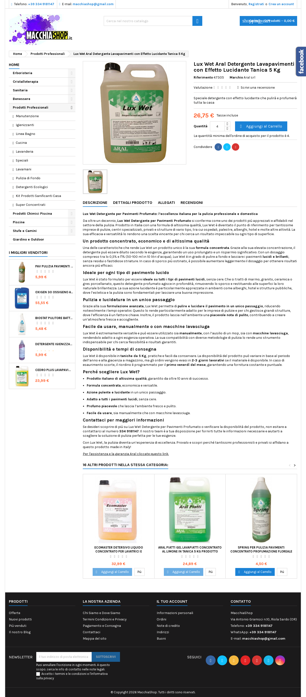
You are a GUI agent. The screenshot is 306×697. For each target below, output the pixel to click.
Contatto (241, 601)
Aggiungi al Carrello (260, 126)
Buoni (161, 638)
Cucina (21, 143)
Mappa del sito (94, 638)
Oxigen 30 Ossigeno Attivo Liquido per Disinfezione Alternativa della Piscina (54, 292)
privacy (49, 678)
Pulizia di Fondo (28, 178)
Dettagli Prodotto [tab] (132, 202)
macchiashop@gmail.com (93, 4)
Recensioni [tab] (192, 202)
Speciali (22, 160)
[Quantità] (217, 126)
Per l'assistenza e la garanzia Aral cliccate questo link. (126, 454)
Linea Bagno (25, 134)
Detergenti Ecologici (32, 187)
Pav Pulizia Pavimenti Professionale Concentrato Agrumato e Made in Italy (54, 266)
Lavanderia (24, 151)
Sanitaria (20, 90)
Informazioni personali (175, 613)
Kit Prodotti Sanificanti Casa (38, 196)
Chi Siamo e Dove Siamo (101, 613)
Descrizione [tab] (95, 202)
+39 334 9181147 (41, 4)
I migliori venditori (28, 252)
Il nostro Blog (20, 632)
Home (14, 64)
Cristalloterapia (25, 82)
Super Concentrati (30, 205)
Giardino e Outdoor (28, 239)
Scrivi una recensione (258, 87)
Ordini (161, 619)
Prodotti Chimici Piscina (32, 213)
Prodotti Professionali (30, 107)
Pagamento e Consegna (102, 626)
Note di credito (168, 626)
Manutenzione (27, 116)
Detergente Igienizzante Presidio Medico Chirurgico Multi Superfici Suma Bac (54, 344)
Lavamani (23, 169)
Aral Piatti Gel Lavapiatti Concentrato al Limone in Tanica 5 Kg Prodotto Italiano (189, 551)
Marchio (236, 77)
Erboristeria (22, 73)
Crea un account (281, 4)
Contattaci (91, 632)
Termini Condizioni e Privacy (105, 619)
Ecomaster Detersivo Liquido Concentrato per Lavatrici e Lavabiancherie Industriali (118, 551)
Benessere (21, 99)
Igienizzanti (25, 125)
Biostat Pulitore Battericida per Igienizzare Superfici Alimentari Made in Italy (54, 318)
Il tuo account (172, 601)
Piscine (19, 222)
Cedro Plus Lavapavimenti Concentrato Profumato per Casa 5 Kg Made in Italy (54, 370)
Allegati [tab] (166, 202)
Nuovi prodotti (20, 619)
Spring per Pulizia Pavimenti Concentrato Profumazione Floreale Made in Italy (261, 551)
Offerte (14, 613)
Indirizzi (163, 632)
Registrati (256, 4)
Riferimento (203, 77)
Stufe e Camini (25, 231)
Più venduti (17, 626)
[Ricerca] (153, 21)
